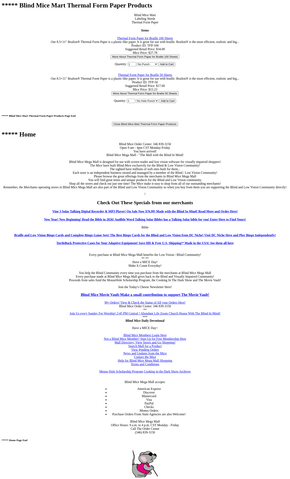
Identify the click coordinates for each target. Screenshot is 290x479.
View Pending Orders (145, 349)
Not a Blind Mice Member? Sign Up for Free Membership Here (145, 339)
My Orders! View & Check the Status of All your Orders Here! (145, 302)
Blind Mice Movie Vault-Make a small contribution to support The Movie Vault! (145, 295)
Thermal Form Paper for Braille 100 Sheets (145, 38)
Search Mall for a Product (145, 346)
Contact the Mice (145, 357)
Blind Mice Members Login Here (145, 335)
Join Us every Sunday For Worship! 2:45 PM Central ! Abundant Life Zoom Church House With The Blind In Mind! (145, 313)
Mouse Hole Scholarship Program (121, 371)
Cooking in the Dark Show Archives (167, 371)
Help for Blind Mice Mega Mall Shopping (145, 360)
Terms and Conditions (145, 364)
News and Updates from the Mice (145, 353)
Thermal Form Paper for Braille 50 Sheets (145, 75)
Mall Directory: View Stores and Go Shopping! (145, 342)
